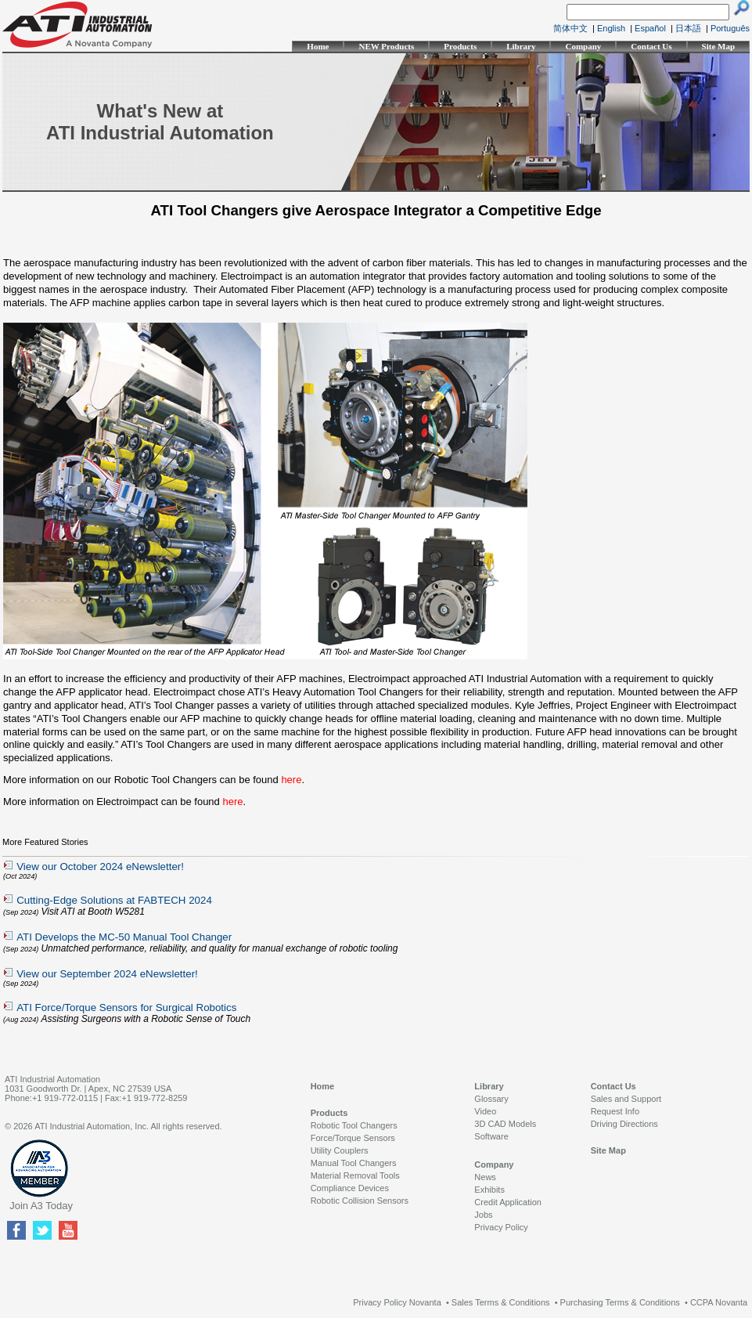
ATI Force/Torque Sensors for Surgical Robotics (126, 1007)
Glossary (491, 1098)
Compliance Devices (350, 1188)
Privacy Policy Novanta (397, 1302)
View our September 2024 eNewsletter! (107, 974)
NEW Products (386, 46)
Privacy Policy (500, 1227)
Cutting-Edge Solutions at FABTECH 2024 (114, 900)
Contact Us (651, 46)
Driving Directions (624, 1123)
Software (491, 1136)
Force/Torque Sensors (353, 1138)
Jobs (483, 1214)
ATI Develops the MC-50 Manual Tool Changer (124, 937)
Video (485, 1111)
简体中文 (570, 28)
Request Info (615, 1111)
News (485, 1177)
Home (318, 46)
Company (583, 46)
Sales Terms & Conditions (501, 1302)
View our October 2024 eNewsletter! (100, 866)
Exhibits (489, 1189)
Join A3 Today (41, 1205)
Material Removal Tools (355, 1175)
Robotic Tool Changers (354, 1125)
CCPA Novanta (718, 1302)
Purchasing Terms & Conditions (620, 1302)
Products (460, 46)
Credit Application (508, 1202)
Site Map (718, 46)
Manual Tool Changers (354, 1163)
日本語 (688, 28)
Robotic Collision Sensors (359, 1200)
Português (730, 28)
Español (650, 28)
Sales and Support (626, 1098)
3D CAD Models (505, 1123)
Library (520, 46)
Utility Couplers (340, 1150)
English (611, 28)
